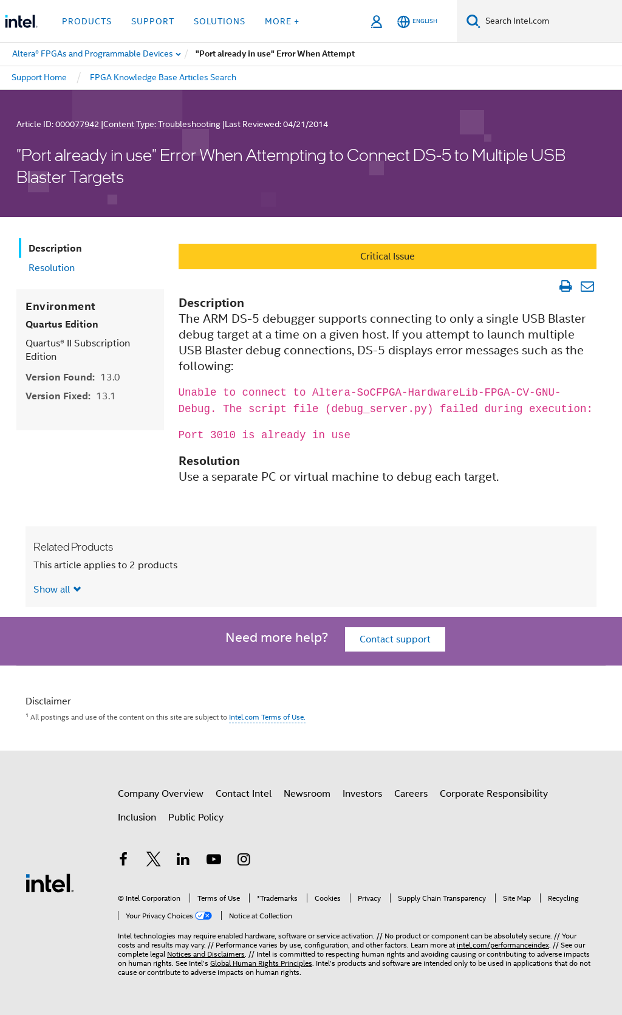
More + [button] (282, 21)
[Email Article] (587, 286)
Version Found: (73, 377)
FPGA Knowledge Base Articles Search (163, 77)
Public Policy (196, 817)
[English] (417, 22)
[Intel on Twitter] (153, 861)
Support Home (39, 77)
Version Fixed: (71, 396)
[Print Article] (565, 286)
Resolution (52, 268)
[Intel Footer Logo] (50, 882)
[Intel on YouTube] (213, 861)
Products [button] (87, 21)
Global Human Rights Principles (261, 963)
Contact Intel (244, 794)
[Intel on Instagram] (243, 861)
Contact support (395, 639)
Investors (362, 794)
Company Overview (160, 794)
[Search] (473, 21)
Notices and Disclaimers (206, 953)
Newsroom (307, 794)
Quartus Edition (62, 324)
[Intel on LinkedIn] (183, 861)
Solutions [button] (219, 21)
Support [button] (152, 21)
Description (55, 248)
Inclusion (137, 817)
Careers (411, 794)
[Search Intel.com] (551, 21)
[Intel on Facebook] (123, 861)
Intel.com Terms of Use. (267, 716)
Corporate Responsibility (494, 794)
